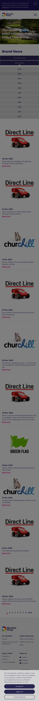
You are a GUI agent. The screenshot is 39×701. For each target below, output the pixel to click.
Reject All (19, 693)
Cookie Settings (19, 698)
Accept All (19, 688)
